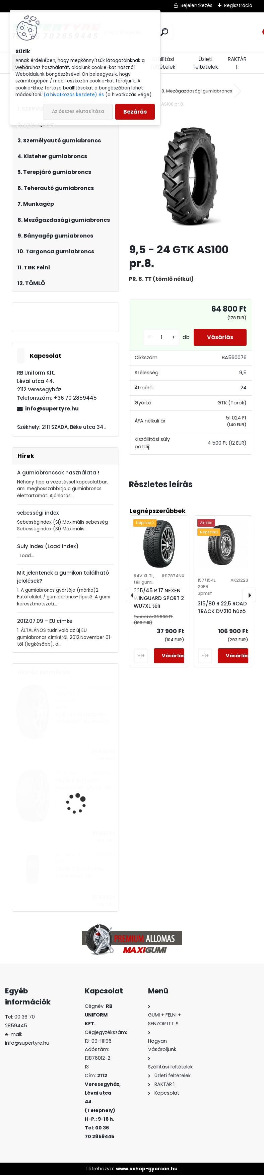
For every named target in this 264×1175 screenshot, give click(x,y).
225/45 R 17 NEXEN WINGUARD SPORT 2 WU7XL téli (159, 598)
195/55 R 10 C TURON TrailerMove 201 (79, 872)
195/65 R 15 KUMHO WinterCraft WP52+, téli (83, 784)
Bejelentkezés (196, 5)
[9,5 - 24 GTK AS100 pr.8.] (190, 176)
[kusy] (161, 337)
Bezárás (135, 112)
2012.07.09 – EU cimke (44, 621)
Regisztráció (238, 5)
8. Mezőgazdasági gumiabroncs (196, 91)
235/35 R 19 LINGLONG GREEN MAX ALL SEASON (82, 718)
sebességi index (38, 512)
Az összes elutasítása (78, 111)
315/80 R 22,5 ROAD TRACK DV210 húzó (222, 607)
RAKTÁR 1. (237, 63)
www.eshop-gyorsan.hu (147, 1168)
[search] (164, 32)
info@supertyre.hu (52, 408)
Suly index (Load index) (48, 546)
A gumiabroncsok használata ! (58, 472)
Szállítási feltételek (163, 63)
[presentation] (132, 595)
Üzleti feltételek (205, 63)
